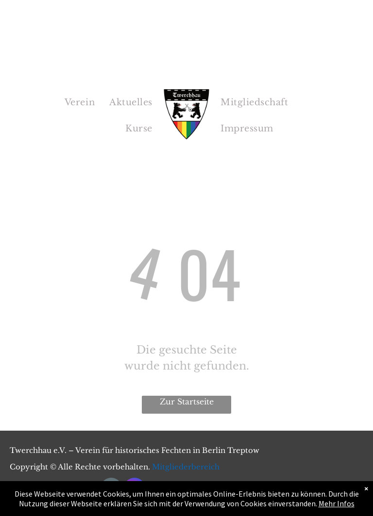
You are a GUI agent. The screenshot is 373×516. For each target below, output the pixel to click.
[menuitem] (79, 102)
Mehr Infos (337, 509)
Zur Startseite (187, 401)
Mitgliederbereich (186, 466)
